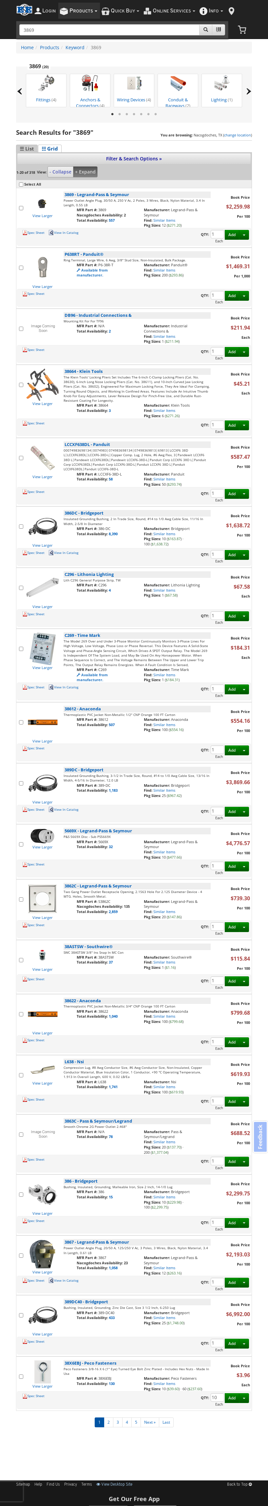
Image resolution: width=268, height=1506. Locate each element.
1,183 (113, 790)
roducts (83, 11)
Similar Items (164, 220)
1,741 (113, 1086)
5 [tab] (141, 114)
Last (166, 1422)
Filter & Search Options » (134, 158)
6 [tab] (148, 114)
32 (111, 846)
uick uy (125, 11)
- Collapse (60, 172)
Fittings (46, 89)
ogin (49, 11)
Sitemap (23, 1485)
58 (111, 479)
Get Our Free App (134, 1499)
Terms (86, 1485)
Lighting (222, 89)
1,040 (113, 1016)
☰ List (27, 148)
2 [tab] (119, 114)
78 (111, 1136)
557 (112, 220)
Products (49, 47)
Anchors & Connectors (90, 91)
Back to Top (239, 1485)
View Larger (42, 215)
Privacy (70, 1485)
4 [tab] (134, 114)
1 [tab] (112, 114)
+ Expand (85, 172)
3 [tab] (127, 114)
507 (112, 724)
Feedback (260, 1137)
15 (111, 1196)
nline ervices (174, 11)
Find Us (53, 1485)
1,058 (113, 1267)
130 (112, 1383)
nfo (216, 11)
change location (237, 134)
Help (38, 1485)
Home (27, 47)
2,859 (113, 911)
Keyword (75, 47)
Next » (150, 1422)
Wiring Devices (134, 89)
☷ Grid (50, 148)
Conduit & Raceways (177, 91)
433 (112, 1317)
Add (232, 234)
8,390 (113, 533)
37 (111, 962)
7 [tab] (155, 114)
